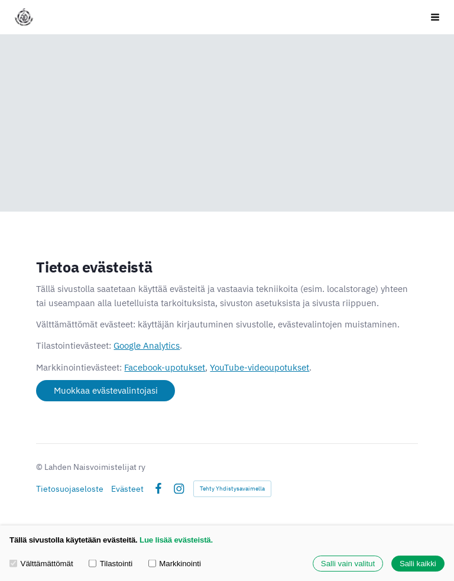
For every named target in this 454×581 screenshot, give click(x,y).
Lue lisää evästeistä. (176, 539)
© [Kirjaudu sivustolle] (40, 467)
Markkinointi (174, 563)
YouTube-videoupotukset (259, 367)
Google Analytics (147, 345)
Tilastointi (110, 563)
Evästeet (127, 489)
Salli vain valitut (348, 563)
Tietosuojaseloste (69, 489)
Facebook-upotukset (164, 367)
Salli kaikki (418, 563)
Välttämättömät (41, 563)
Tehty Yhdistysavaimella (232, 488)
